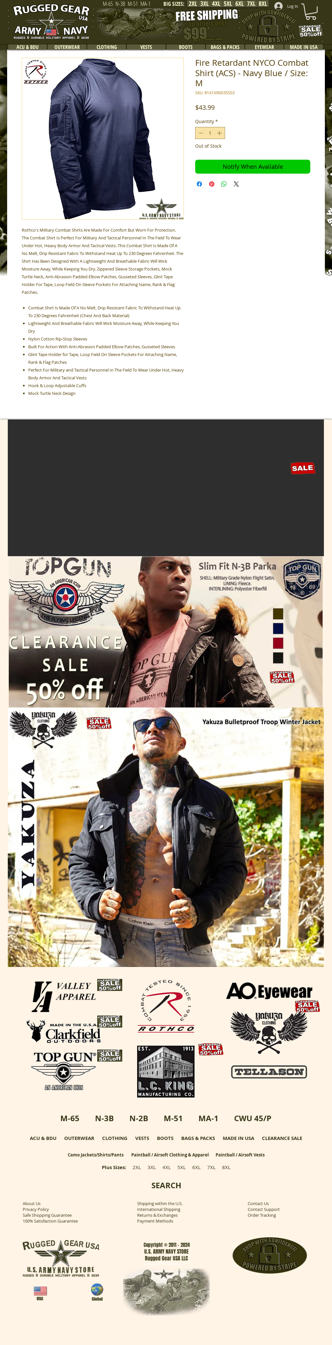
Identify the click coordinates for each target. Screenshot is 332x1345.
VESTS (142, 1138)
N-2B (138, 1118)
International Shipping (158, 1209)
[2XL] (193, 3)
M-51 (173, 1118)
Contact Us (258, 1203)
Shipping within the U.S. (160, 1203)
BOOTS (165, 1138)
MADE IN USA (238, 1138)
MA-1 (208, 1118)
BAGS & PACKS (198, 1138)
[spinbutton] (210, 133)
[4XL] (216, 3)
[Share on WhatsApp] (224, 184)
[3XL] (204, 3)
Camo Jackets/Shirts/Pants (96, 1155)
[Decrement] (200, 133)
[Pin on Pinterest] (212, 184)
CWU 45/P (252, 1118)
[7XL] (251, 3)
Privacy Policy (36, 1209)
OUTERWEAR (79, 1138)
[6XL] (239, 3)
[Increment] (220, 133)
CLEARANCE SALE (282, 1138)
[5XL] (228, 3)
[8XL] (263, 3)
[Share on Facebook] (199, 184)
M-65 (69, 1118)
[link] (311, 12)
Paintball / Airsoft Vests (240, 1155)
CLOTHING (114, 1138)
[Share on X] (236, 184)
